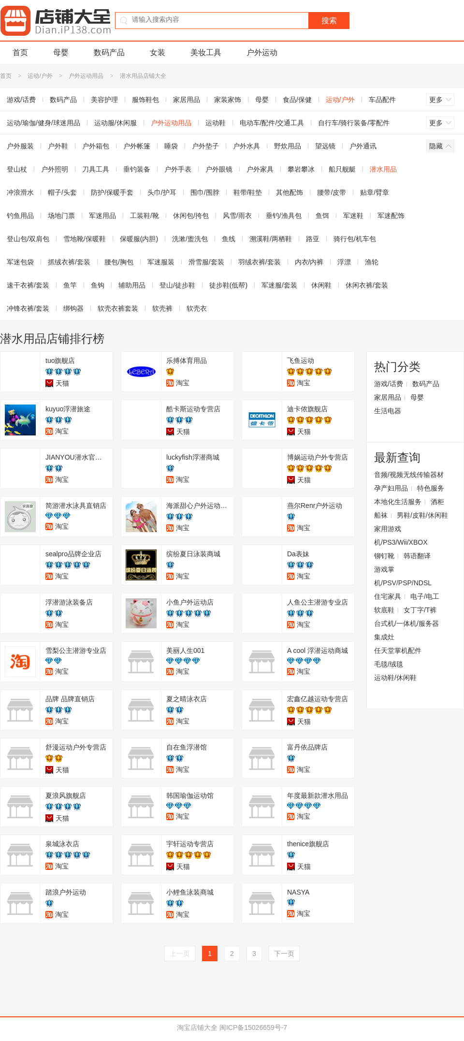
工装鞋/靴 (144, 215)
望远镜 (325, 146)
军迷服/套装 (279, 285)
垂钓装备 (136, 169)
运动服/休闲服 (115, 123)
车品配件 (382, 99)
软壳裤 (162, 308)
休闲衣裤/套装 (367, 285)
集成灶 (384, 637)
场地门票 (61, 215)
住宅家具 (387, 596)
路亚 (312, 239)
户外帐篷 (136, 146)
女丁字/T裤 (420, 610)
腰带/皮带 (331, 192)
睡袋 (171, 146)
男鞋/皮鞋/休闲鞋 (422, 515)
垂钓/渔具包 (284, 215)
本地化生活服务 (397, 502)
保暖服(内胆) (139, 239)
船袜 (381, 515)
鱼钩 (97, 285)
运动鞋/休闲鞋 (395, 677)
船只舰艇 (342, 169)
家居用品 (186, 99)
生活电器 (387, 411)
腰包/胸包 (118, 262)
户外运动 (261, 52)
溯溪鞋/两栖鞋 (270, 239)
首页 (20, 52)
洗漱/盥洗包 (190, 239)
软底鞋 (384, 610)
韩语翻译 (417, 556)
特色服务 (430, 488)
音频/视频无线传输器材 (409, 474)
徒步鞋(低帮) (228, 285)
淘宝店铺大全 (197, 1027)
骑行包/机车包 (355, 239)
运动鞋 (215, 123)
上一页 (180, 953)
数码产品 (109, 52)
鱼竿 (70, 285)
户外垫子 (205, 146)
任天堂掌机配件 (397, 650)
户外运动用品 (86, 75)
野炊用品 (287, 146)
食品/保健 (297, 99)
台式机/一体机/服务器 (406, 623)
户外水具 (246, 146)
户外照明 (54, 169)
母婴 (61, 52)
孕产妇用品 (391, 488)
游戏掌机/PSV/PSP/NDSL (403, 576)
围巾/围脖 (204, 192)
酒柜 (437, 502)
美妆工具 (205, 52)
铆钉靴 (384, 556)
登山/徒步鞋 (177, 285)
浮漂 (344, 262)
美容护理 (104, 99)
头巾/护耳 (161, 192)
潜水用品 (383, 169)
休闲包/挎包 (191, 215)
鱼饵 (322, 215)
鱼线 (228, 239)
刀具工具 (95, 169)
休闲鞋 (321, 285)
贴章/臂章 (374, 192)
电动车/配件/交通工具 (272, 123)
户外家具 (260, 169)
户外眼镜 (218, 169)
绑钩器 (73, 308)
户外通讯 (363, 146)
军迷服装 (160, 262)
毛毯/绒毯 (388, 664)
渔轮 (371, 262)
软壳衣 (197, 308)
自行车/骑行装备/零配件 (354, 123)
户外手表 (177, 169)
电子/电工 (424, 596)
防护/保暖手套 (112, 192)
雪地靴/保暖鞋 (84, 239)
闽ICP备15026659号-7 (253, 1027)
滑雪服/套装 (206, 262)
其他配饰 (289, 192)
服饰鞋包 (145, 99)
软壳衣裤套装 (118, 308)
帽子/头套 (62, 192)
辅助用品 (131, 285)
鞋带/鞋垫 (247, 192)
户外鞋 (58, 146)
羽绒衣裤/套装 (259, 262)
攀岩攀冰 (301, 169)
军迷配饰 (391, 215)
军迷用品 (102, 215)
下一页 (284, 953)
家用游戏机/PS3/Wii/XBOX (400, 535)
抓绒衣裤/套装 (69, 262)
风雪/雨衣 (237, 215)
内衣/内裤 (309, 262)
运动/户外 (40, 75)
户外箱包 (95, 146)
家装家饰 (227, 99)
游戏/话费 (388, 384)
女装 (157, 52)
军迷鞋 (353, 215)
